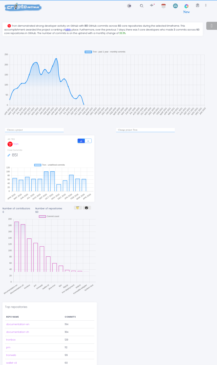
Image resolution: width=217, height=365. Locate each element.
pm (8, 338)
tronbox (10, 330)
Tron (13, 144)
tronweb (11, 345)
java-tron (11, 361)
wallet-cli (11, 353)
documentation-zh (17, 322)
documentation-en (17, 315)
